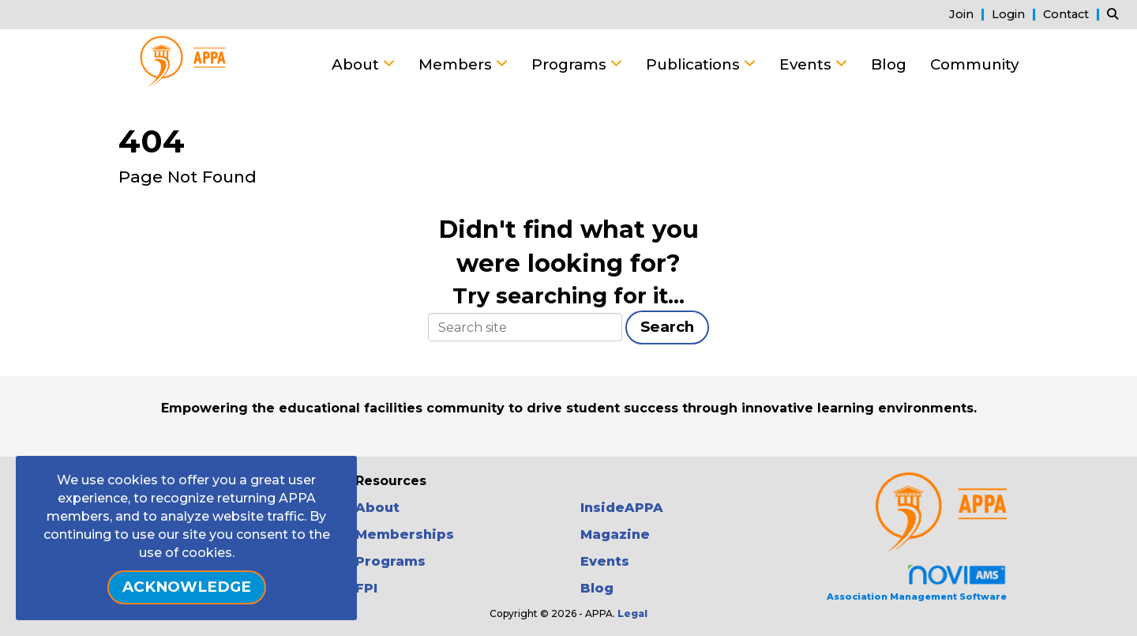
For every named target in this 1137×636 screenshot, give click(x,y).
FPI (366, 588)
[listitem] (969, 13)
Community (974, 64)
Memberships (404, 534)
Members (457, 64)
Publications (695, 64)
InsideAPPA (621, 507)
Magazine (615, 534)
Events (807, 64)
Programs (570, 64)
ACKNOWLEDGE (186, 587)
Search (667, 327)
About (357, 64)
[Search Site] (1116, 13)
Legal (632, 613)
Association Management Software (917, 582)
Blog (888, 64)
